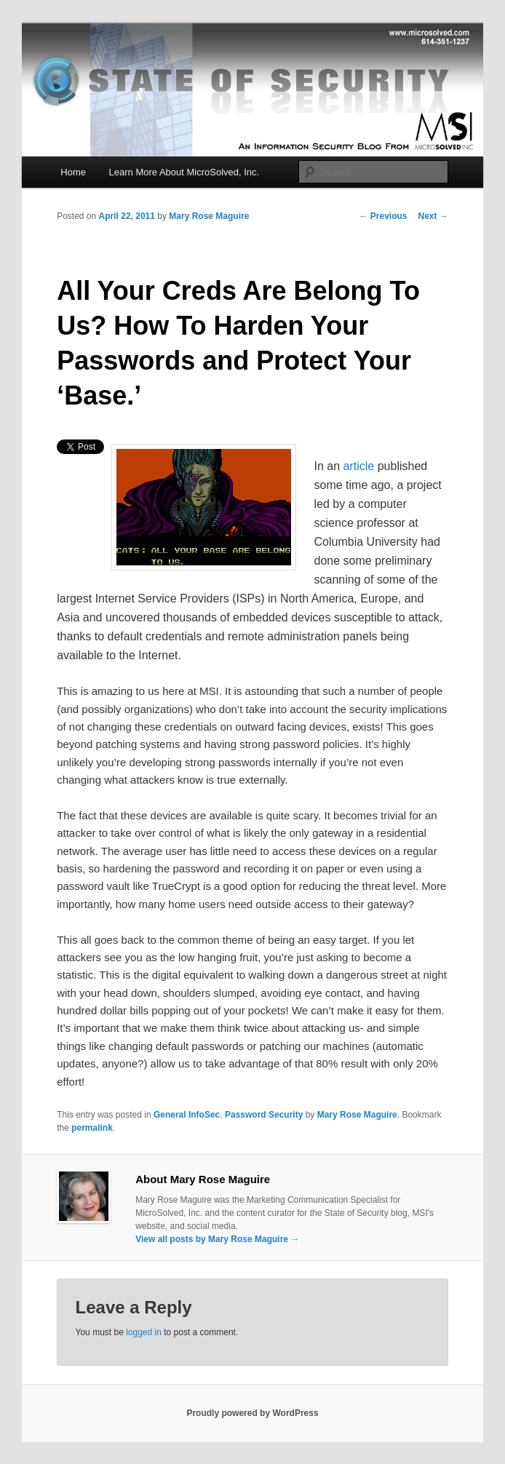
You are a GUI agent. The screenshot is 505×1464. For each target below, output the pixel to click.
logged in (144, 1332)
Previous (383, 216)
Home (73, 172)
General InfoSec (187, 1115)
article (359, 466)
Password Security (264, 1115)
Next (433, 216)
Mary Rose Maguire (209, 216)
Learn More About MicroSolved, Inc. (184, 172)
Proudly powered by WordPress (252, 1413)
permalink (92, 1128)
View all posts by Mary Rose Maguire (217, 1239)
